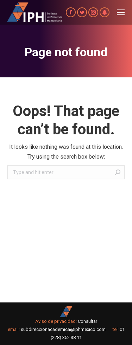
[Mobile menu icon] (121, 12)
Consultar (87, 321)
